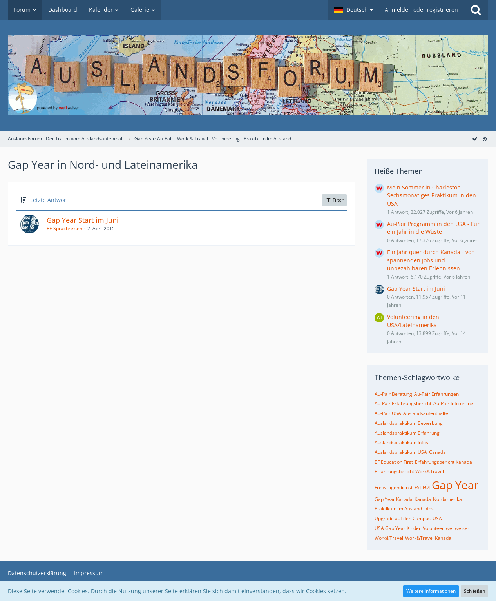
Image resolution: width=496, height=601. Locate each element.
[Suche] (476, 10)
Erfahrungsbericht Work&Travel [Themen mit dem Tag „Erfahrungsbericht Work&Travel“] (409, 471)
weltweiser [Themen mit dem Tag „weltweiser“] (457, 528)
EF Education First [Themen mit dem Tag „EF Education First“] (394, 462)
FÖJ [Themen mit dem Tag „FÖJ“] (426, 487)
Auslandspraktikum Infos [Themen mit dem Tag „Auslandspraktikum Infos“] (401, 442)
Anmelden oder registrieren (421, 9)
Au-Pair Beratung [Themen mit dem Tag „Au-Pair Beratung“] (393, 394)
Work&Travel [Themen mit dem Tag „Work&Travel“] (389, 538)
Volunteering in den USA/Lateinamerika (413, 321)
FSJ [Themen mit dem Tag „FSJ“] (418, 487)
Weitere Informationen (431, 591)
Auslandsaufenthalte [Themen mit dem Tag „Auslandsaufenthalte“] (425, 413)
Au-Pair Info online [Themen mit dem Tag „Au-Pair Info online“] (453, 403)
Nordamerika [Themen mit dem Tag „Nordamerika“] (447, 499)
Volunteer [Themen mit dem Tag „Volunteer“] (433, 528)
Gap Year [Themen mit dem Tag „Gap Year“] (455, 484)
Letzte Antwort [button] (49, 200)
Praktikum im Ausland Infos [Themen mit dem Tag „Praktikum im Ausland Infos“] (404, 508)
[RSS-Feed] (485, 138)
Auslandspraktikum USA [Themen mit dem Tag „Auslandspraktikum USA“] (401, 452)
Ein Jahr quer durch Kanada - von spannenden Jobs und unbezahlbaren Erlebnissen (431, 260)
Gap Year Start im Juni (83, 220)
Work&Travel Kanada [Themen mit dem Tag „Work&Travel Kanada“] (428, 538)
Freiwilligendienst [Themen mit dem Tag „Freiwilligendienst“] (394, 487)
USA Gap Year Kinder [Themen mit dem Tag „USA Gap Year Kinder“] (398, 528)
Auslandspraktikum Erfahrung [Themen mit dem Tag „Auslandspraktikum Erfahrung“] (407, 433)
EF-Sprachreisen (64, 228)
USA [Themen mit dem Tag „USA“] (437, 518)
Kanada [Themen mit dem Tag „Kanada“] (423, 499)
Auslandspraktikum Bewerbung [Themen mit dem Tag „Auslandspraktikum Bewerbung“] (409, 423)
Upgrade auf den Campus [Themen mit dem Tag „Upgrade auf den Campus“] (403, 518)
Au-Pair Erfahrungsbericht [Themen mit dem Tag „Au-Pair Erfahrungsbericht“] (403, 403)
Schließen (474, 591)
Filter (334, 200)
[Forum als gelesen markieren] (475, 138)
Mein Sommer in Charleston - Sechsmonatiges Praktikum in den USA (431, 195)
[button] (353, 10)
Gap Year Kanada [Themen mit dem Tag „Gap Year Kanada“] (394, 499)
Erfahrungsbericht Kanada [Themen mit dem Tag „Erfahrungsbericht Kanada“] (443, 462)
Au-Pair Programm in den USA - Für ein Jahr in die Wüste (433, 228)
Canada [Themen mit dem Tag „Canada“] (437, 452)
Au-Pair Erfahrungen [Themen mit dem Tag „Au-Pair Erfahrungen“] (436, 394)
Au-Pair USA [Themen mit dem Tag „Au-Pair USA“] (388, 413)
